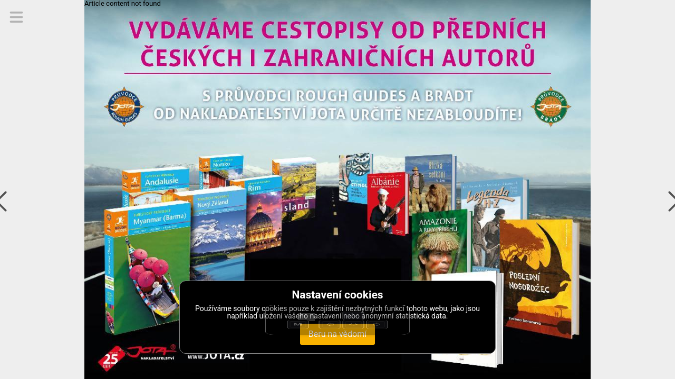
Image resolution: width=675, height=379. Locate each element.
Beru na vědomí (337, 334)
